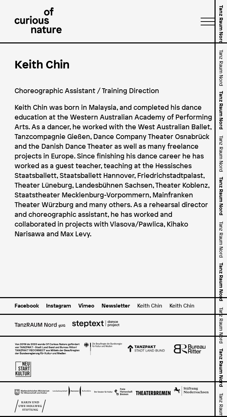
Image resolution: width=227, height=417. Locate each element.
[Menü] (205, 21)
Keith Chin (149, 305)
